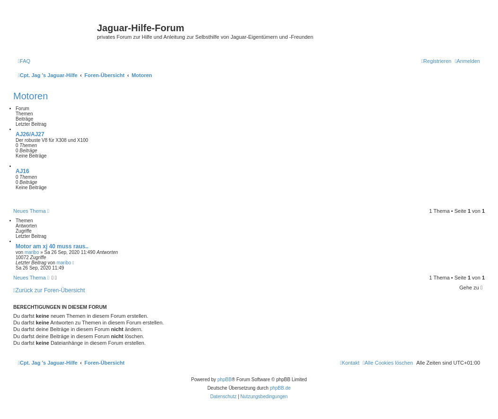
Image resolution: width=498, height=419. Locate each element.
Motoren (30, 96)
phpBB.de (280, 388)
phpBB (225, 379)
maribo (32, 252)
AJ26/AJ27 (30, 134)
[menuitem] (24, 61)
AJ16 (22, 171)
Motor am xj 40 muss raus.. (52, 246)
